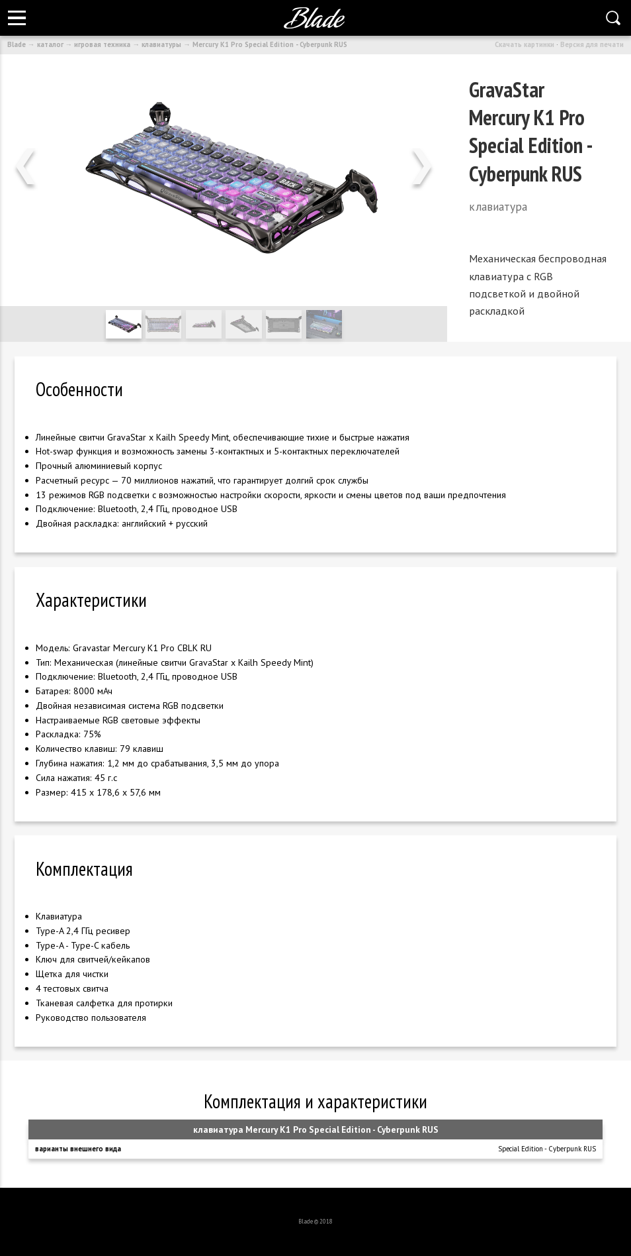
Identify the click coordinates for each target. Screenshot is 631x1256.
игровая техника (102, 44)
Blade (16, 44)
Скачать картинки (524, 44)
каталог (50, 44)
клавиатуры (161, 44)
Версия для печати (592, 44)
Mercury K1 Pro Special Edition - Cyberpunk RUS (269, 44)
